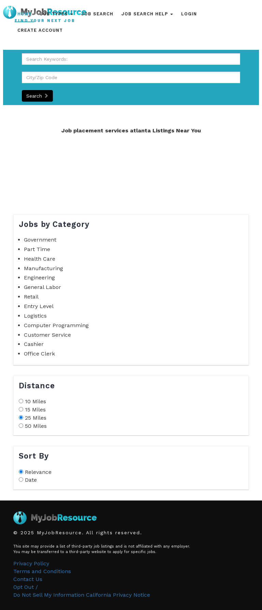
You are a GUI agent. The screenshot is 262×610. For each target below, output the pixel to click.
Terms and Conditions (42, 571)
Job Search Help (147, 13)
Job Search (97, 13)
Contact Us (27, 579)
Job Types (56, 13)
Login (189, 13)
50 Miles (36, 426)
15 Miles (35, 409)
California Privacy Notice (118, 595)
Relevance (38, 472)
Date (31, 480)
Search (37, 96)
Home (24, 13)
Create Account (40, 30)
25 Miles (35, 418)
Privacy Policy (31, 563)
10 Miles (35, 401)
